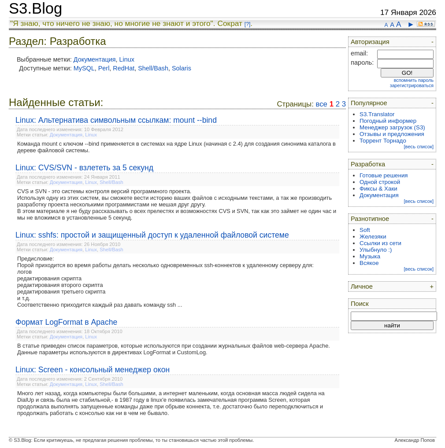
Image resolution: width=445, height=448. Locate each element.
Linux (126, 59)
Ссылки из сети (380, 243)
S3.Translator (377, 114)
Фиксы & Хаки (378, 188)
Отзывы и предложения (392, 134)
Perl (104, 68)
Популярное (369, 102)
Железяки (373, 236)
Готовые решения (384, 175)
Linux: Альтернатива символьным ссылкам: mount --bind (116, 120)
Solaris (181, 68)
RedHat (123, 68)
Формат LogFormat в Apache (66, 322)
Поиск (360, 303)
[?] (247, 24)
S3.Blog (35, 8)
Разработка (368, 164)
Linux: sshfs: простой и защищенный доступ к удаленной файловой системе (152, 235)
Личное (362, 286)
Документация (95, 59)
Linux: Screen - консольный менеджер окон (92, 369)
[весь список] (419, 146)
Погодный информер (388, 121)
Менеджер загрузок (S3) (392, 127)
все (321, 104)
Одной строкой (380, 182)
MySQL (84, 68)
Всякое (369, 263)
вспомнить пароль (414, 80)
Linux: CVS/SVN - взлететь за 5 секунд (84, 167)
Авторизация (370, 41)
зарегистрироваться (412, 85)
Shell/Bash (153, 68)
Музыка (370, 256)
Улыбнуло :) (376, 249)
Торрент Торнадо (383, 140)
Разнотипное (370, 218)
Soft (365, 230)
